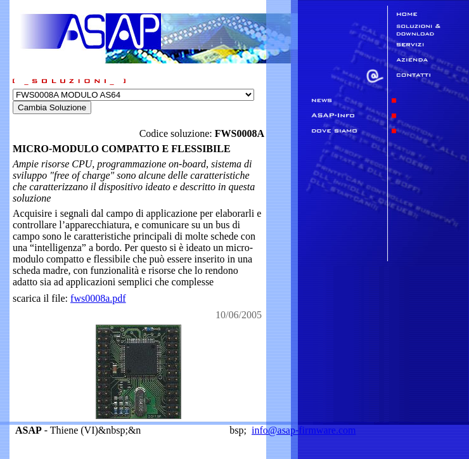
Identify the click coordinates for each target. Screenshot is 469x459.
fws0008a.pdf (98, 298)
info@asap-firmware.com (304, 430)
